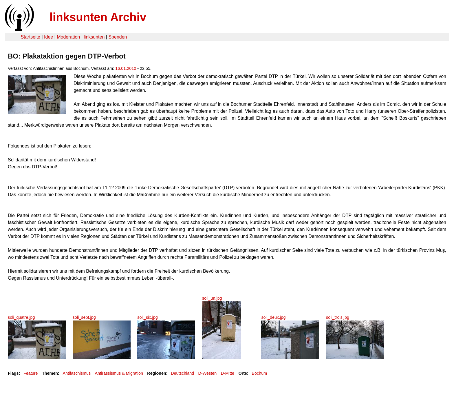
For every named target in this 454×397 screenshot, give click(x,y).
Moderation (68, 36)
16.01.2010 (125, 68)
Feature (30, 373)
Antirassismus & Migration (119, 373)
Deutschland (182, 373)
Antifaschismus (77, 373)
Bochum (259, 373)
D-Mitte (227, 373)
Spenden (117, 36)
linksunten (94, 36)
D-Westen (207, 373)
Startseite (30, 36)
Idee (48, 36)
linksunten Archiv (98, 17)
